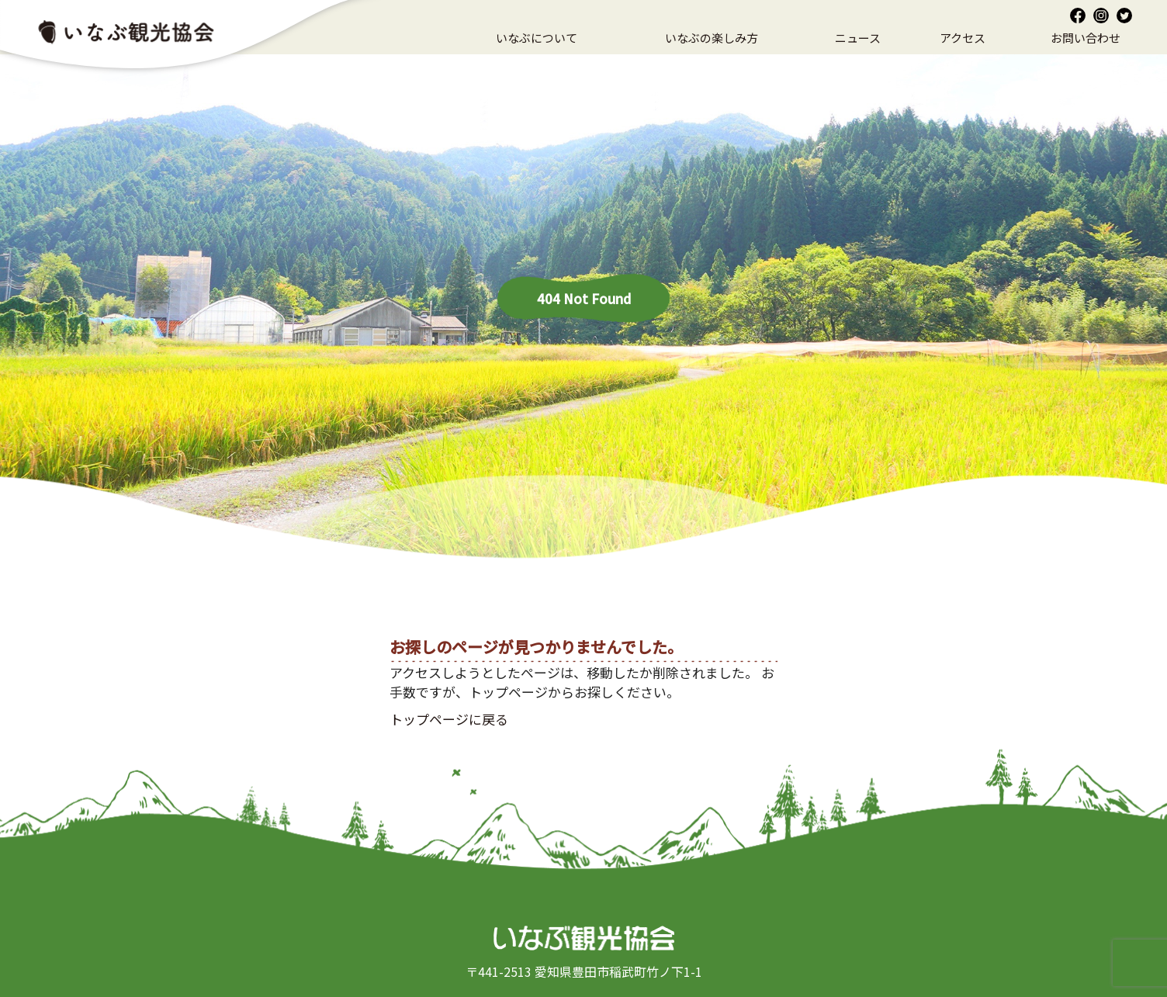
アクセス (962, 37)
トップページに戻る (449, 719)
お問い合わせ (1085, 37)
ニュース (858, 37)
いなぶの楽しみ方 (711, 37)
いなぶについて (536, 37)
